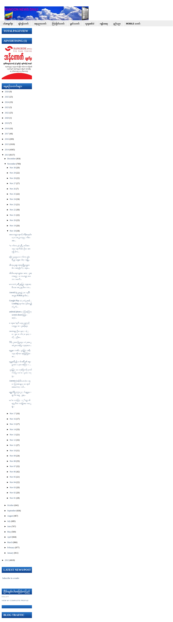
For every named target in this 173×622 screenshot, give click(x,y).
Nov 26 (13, 189)
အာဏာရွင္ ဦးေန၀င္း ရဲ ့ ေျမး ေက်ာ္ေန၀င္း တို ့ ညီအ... (20, 334)
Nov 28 (13, 178)
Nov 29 (13, 173)
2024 (7, 102)
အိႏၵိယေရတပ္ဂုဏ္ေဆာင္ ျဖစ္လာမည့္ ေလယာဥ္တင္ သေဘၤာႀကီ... (20, 276)
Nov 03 (13, 487)
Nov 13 (13, 435)
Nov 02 (13, 493)
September (11, 511)
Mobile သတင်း (133, 24)
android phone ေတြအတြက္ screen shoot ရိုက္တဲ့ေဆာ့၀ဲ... (20, 315)
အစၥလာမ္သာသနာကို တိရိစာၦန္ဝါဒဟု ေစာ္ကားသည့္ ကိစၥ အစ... (20, 237)
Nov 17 (13, 413)
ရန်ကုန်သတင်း (23, 24)
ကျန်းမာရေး (104, 24)
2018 (7, 128)
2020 (7, 118)
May (9, 532)
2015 (7, 144)
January (10, 553)
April (9, 537)
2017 (7, 134)
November (11, 164)
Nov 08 (13, 461)
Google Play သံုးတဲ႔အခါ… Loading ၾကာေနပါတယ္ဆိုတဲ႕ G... (20, 304)
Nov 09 (13, 456)
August (10, 516)
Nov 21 (13, 215)
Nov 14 (13, 429)
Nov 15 (13, 424)
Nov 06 (13, 472)
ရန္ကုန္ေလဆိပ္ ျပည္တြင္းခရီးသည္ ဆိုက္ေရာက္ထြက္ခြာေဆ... (20, 353)
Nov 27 (13, 183)
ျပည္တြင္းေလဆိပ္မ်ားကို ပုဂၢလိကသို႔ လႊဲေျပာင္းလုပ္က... (20, 373)
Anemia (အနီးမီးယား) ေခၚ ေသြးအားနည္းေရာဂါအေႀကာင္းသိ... (20, 384)
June (9, 526)
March (10, 542)
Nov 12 (13, 440)
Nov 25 (13, 194)
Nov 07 (13, 466)
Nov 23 (13, 204)
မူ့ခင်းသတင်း (75, 24)
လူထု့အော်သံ (89, 24)
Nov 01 (13, 498)
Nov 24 (13, 199)
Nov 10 (13, 451)
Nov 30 (13, 168)
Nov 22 (13, 210)
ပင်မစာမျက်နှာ (8, 24)
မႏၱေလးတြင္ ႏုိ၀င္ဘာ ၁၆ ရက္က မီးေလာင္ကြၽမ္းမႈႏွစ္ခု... (20, 403)
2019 (7, 123)
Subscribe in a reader (10, 578)
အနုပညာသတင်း (40, 24)
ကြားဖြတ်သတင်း (58, 24)
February (11, 548)
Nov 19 (13, 226)
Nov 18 (13, 231)
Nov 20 (13, 220)
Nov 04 (13, 482)
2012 (7, 560)
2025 (7, 97)
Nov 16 (13, 419)
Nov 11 (13, 445)
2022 (7, 113)
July (9, 521)
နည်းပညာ (117, 24)
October (10, 505)
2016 (7, 139)
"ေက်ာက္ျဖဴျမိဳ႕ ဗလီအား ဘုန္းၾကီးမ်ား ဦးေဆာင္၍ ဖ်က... (19, 249)
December (11, 159)
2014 (7, 150)
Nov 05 (13, 477)
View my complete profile (15, 600)
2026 (7, 92)
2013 (7, 155)
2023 (7, 107)
